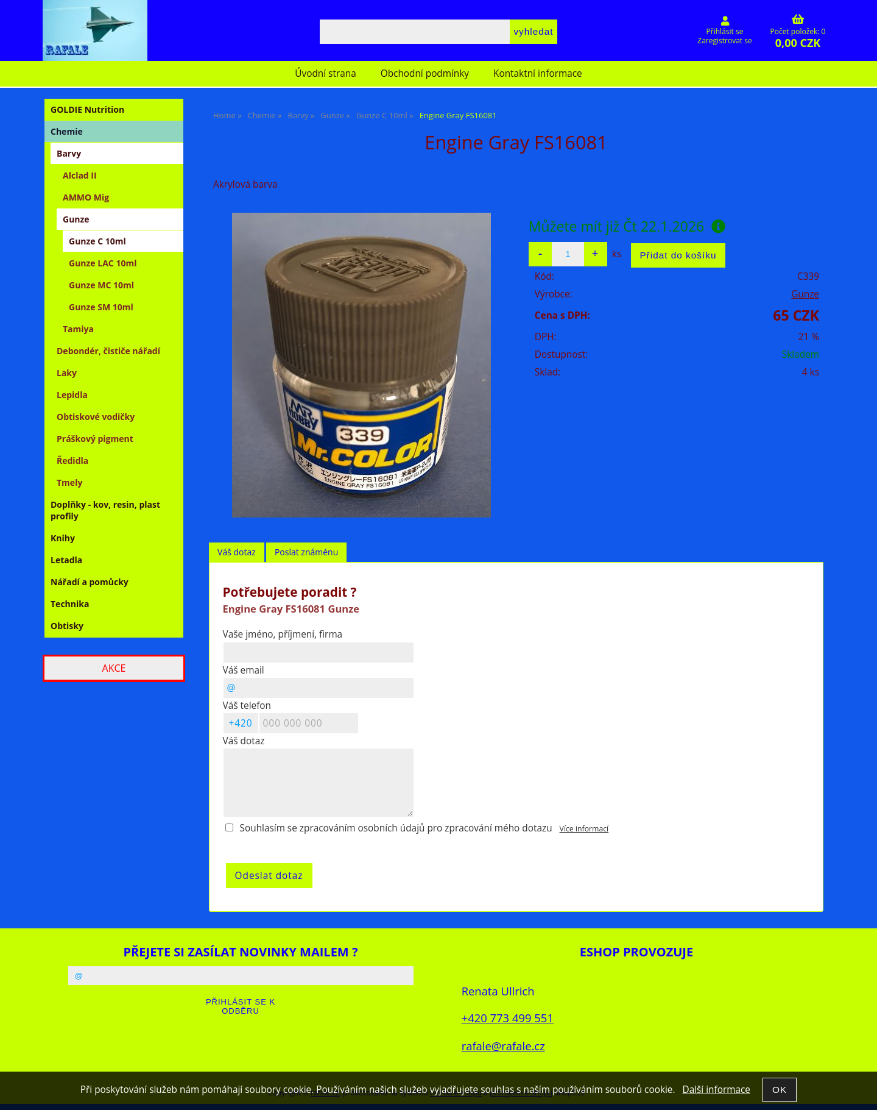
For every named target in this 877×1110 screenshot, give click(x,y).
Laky (67, 373)
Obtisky (67, 625)
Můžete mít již (627, 226)
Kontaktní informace (537, 73)
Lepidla (72, 394)
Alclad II (80, 175)
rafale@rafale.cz (503, 1045)
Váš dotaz (236, 552)
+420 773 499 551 (508, 1017)
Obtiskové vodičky (96, 416)
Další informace (716, 1089)
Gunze (805, 294)
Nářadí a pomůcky (90, 582)
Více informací (584, 829)
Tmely (69, 482)
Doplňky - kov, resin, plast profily (105, 510)
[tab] (236, 553)
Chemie (67, 131)
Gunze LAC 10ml (102, 263)
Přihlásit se (725, 31)
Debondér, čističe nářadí (108, 351)
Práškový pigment (95, 438)
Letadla (66, 560)
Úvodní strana (325, 73)
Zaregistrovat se (724, 40)
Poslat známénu (306, 552)
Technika (70, 604)
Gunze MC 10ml (101, 285)
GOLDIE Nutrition (87, 109)
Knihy (63, 538)
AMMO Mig (86, 197)
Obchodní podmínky (425, 73)
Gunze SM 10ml (101, 307)
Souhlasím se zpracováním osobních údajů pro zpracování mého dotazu (396, 828)
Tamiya (78, 329)
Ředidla (72, 460)
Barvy (69, 153)
